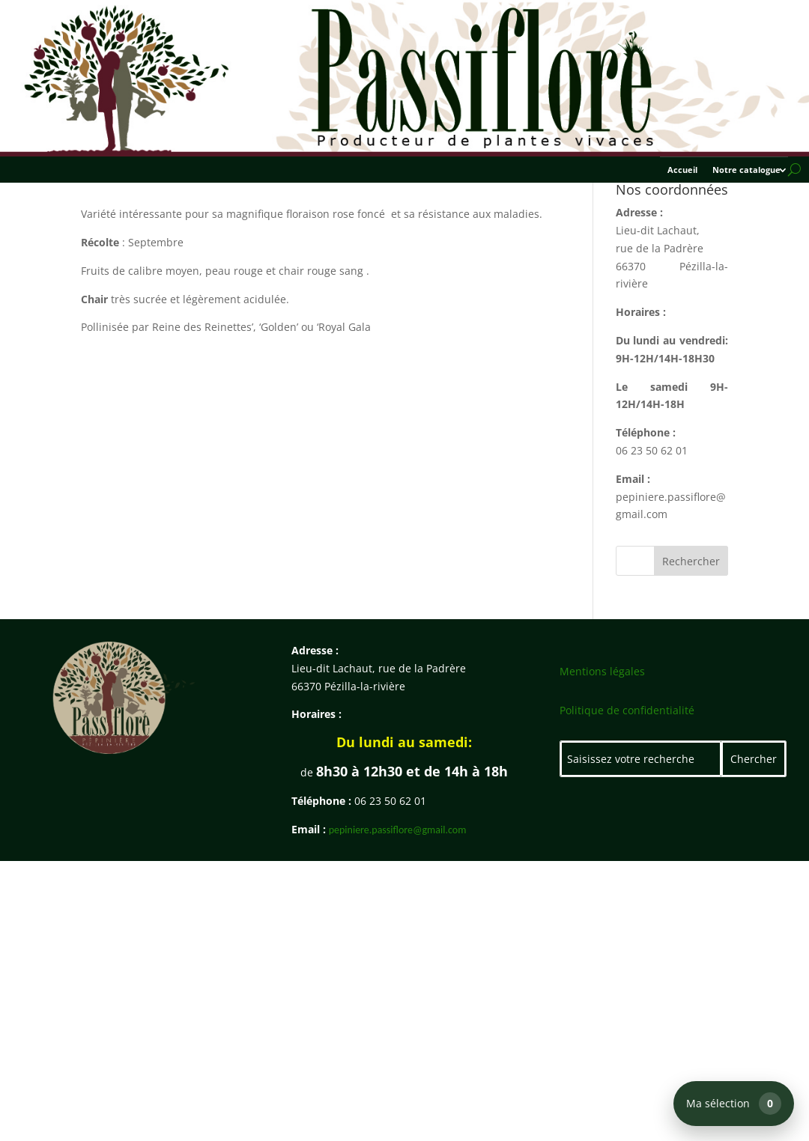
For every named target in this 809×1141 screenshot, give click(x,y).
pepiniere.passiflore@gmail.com (398, 830)
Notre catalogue (746, 170)
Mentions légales (602, 671)
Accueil (682, 170)
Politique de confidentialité (627, 710)
